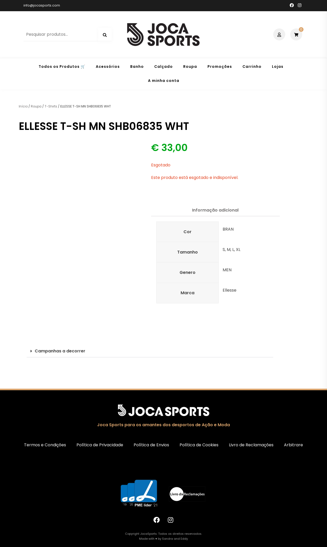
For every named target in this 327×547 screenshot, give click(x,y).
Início (23, 106)
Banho (137, 66)
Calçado (163, 66)
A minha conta (163, 80)
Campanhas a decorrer (60, 351)
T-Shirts (51, 106)
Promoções (219, 66)
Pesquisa (105, 35)
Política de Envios (151, 445)
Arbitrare (293, 445)
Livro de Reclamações (251, 445)
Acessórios (108, 66)
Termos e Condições (45, 445)
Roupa (190, 66)
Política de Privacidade (99, 445)
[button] (150, 351)
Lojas (277, 66)
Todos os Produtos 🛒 (62, 66)
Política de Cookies (199, 445)
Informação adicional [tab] (215, 210)
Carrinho (251, 66)
